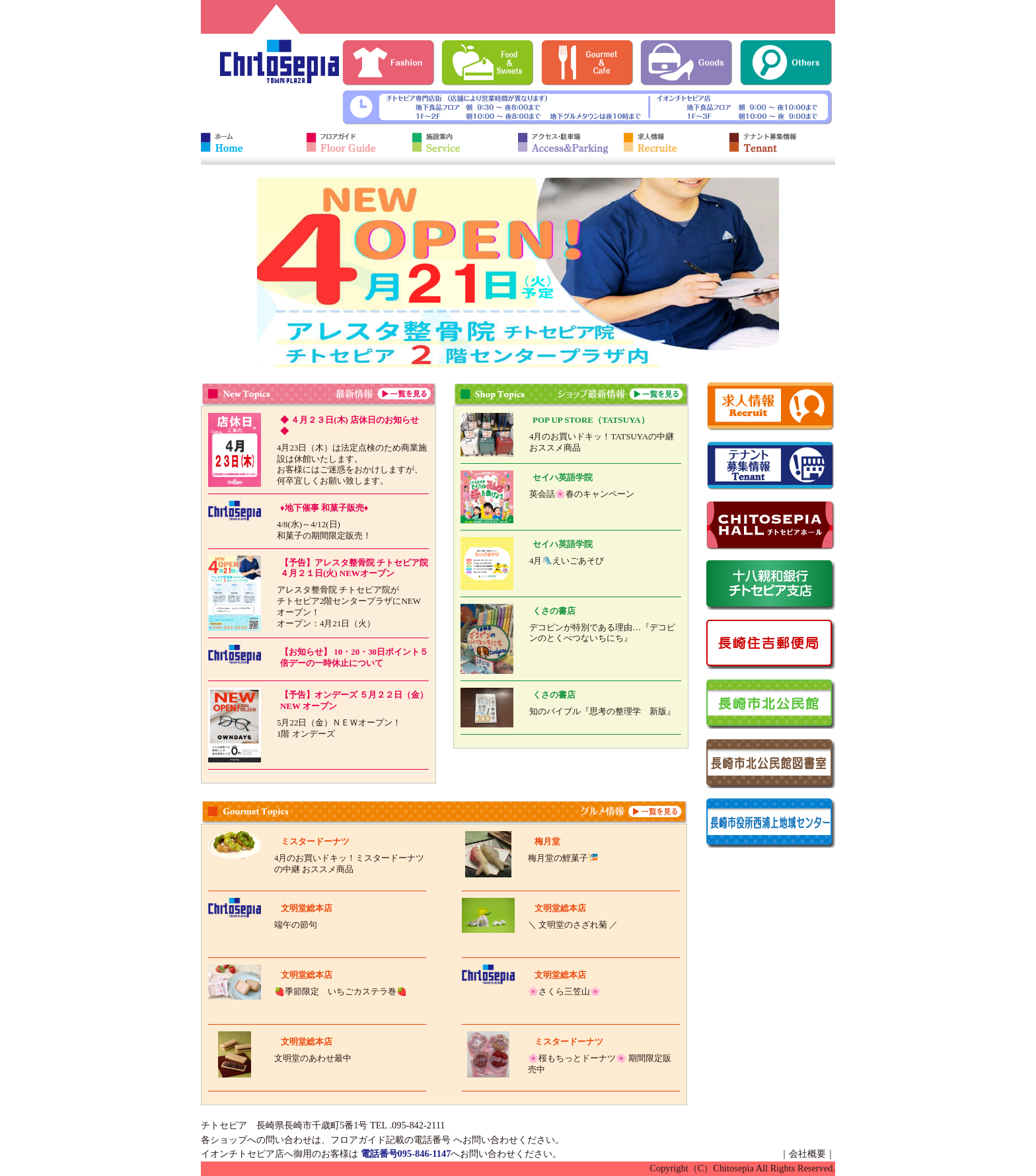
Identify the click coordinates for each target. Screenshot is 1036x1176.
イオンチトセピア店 (242, 1153)
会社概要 (807, 1153)
